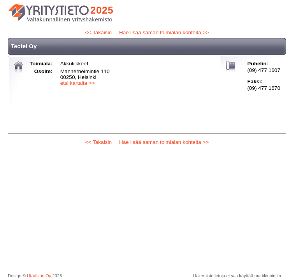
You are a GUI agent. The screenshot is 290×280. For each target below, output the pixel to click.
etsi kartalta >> (77, 83)
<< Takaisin (98, 32)
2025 (102, 10)
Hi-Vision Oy (39, 275)
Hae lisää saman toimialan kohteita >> (164, 32)
